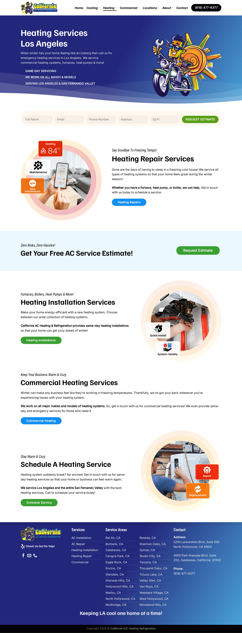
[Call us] (35, 556)
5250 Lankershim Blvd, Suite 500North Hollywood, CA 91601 (196, 541)
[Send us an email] (29, 556)
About (167, 8)
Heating (109, 8)
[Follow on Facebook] (23, 556)
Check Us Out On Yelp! (38, 546)
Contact (182, 8)
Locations (151, 8)
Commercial (129, 8)
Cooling (93, 8)
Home (79, 8)
